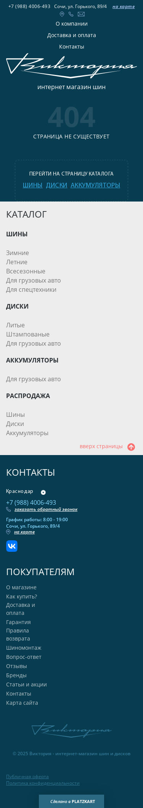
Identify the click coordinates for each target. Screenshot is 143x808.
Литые (15, 325)
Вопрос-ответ (24, 656)
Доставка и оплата (71, 35)
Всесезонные (25, 271)
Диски (15, 423)
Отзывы (16, 666)
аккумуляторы (95, 185)
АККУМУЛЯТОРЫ (32, 360)
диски (56, 185)
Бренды (16, 675)
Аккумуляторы (27, 433)
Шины (15, 414)
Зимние (17, 253)
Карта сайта (22, 702)
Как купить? (21, 596)
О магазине (21, 587)
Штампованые (28, 334)
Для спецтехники (31, 289)
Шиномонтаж (23, 647)
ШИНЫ (17, 234)
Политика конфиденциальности (43, 783)
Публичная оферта (27, 777)
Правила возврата (18, 634)
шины (33, 185)
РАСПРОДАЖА (28, 396)
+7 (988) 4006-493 (29, 6)
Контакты (71, 46)
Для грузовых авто (33, 280)
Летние (16, 262)
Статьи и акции (26, 684)
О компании (72, 23)
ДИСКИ (17, 306)
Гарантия (18, 622)
